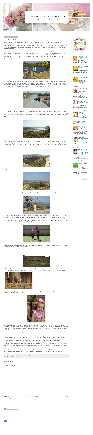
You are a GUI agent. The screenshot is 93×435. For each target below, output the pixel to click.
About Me (11, 33)
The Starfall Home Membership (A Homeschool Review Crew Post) (83, 165)
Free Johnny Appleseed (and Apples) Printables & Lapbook (83, 101)
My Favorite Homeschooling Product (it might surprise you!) (82, 114)
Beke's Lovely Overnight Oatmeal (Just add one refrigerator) (83, 139)
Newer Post (7, 396)
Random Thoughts (18, 356)
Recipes (54, 33)
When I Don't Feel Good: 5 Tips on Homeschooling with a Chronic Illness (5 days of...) (83, 152)
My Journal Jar (10, 356)
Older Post (65, 396)
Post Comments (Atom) (15, 398)
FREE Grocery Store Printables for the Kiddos (83, 57)
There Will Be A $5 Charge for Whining (25, 33)
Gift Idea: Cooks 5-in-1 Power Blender (83, 89)
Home (5, 33)
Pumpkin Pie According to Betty (83, 127)
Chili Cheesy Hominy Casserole (83, 67)
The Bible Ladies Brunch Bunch (43, 33)
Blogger (53, 431)
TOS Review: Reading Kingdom (83, 78)
